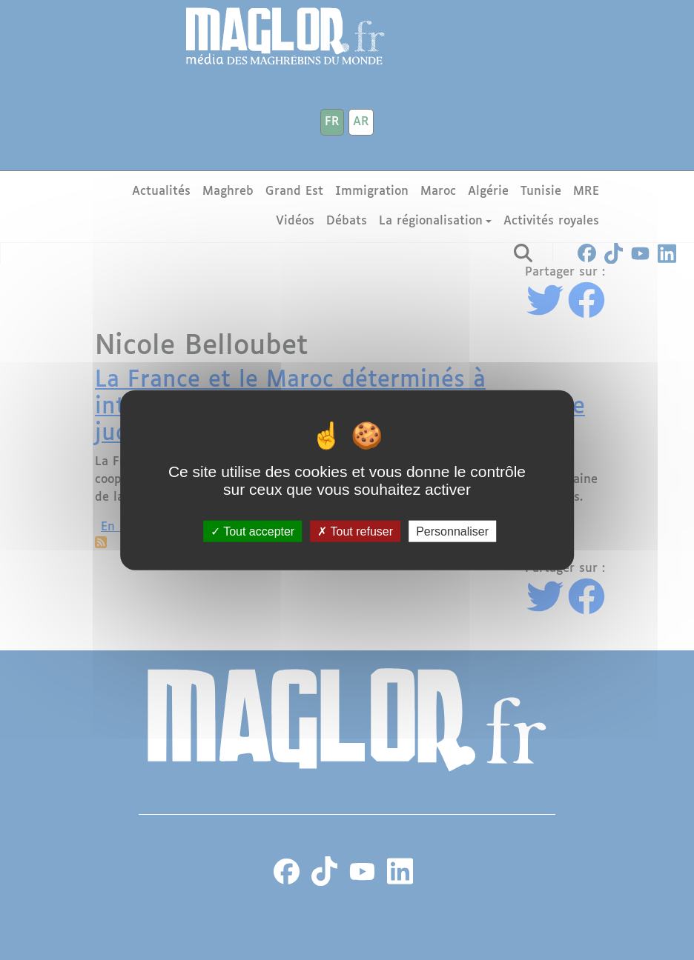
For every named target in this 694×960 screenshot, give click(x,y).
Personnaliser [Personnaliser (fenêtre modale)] (452, 530)
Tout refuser (355, 530)
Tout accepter (252, 530)
